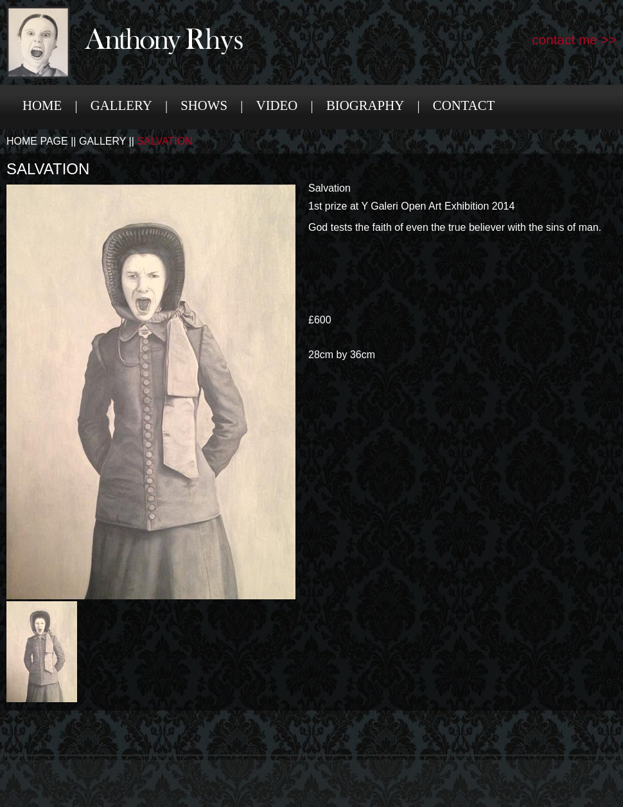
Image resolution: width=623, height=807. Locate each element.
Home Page (37, 141)
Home (42, 105)
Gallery (121, 105)
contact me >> (574, 39)
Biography (365, 105)
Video (277, 105)
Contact (464, 105)
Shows (203, 105)
